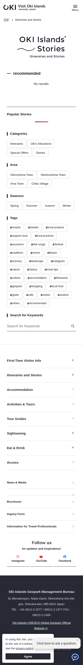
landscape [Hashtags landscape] (36, 261)
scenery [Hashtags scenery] (16, 261)
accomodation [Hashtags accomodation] (36, 278)
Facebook (65, 559)
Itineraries (16, 143)
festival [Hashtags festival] (57, 244)
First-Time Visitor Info (40, 360)
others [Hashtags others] (15, 303)
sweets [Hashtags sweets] (33, 227)
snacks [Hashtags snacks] (15, 227)
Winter (67, 205)
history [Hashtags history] (32, 270)
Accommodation (20, 390)
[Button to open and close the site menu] (75, 7)
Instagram (18, 559)
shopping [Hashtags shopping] (35, 286)
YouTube (41, 558)
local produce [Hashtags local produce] (55, 227)
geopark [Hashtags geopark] (16, 286)
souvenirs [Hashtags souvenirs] (17, 244)
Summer (31, 205)
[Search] (72, 326)
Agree (28, 656)
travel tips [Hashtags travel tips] (51, 270)
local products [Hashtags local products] (44, 236)
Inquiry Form (16, 514)
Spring (14, 205)
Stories (40, 152)
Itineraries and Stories (28, 19)
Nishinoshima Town (53, 174)
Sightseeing (40, 433)
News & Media (16, 482)
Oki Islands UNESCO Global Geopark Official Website (39, 626)
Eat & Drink (40, 448)
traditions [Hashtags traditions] (16, 253)
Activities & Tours (21, 404)
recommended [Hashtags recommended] (36, 303)
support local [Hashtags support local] (18, 236)
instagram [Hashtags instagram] (58, 261)
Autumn (50, 205)
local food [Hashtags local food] (56, 286)
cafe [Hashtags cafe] (29, 295)
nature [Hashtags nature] (15, 270)
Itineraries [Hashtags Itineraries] (61, 278)
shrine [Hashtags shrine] (35, 253)
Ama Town (17, 183)
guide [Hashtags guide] (14, 295)
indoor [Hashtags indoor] (45, 295)
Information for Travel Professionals (31, 526)
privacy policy (24, 648)
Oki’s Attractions (41, 143)
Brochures (14, 501)
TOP (6, 19)
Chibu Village (39, 183)
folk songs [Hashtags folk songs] (38, 244)
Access (13, 462)
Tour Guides (16, 419)
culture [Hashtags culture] (15, 278)
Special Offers (19, 152)
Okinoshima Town (21, 174)
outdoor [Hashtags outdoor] (63, 295)
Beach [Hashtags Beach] (52, 253)
